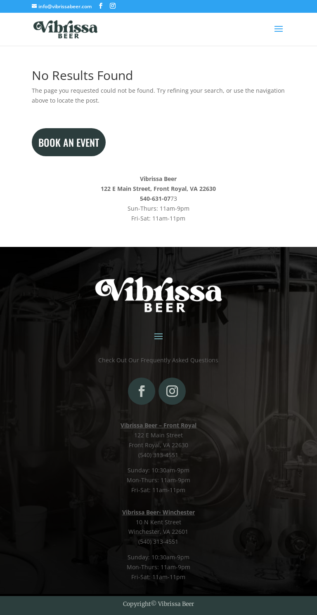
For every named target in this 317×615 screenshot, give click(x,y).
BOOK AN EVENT (68, 142)
